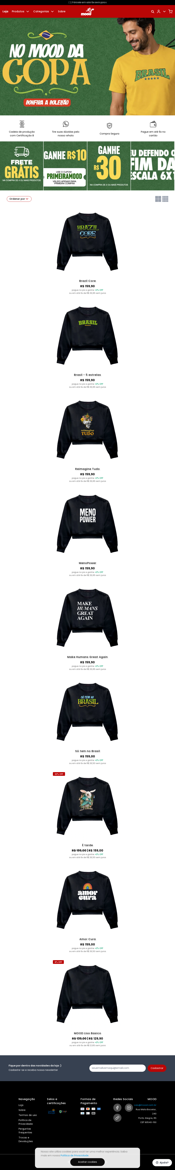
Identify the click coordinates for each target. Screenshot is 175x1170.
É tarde (87, 845)
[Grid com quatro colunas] (165, 199)
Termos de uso (28, 1115)
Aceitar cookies (87, 1162)
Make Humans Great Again (87, 657)
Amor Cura (87, 939)
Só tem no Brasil (87, 751)
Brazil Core (87, 281)
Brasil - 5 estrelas (87, 375)
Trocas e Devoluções (26, 1139)
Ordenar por (19, 199)
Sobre (61, 11)
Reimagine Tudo (87, 469)
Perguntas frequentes (25, 1130)
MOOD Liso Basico (87, 1033)
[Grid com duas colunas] (158, 199)
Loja (5, 11)
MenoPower (87, 563)
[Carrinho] (170, 11)
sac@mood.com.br (145, 1105)
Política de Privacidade (26, 1122)
